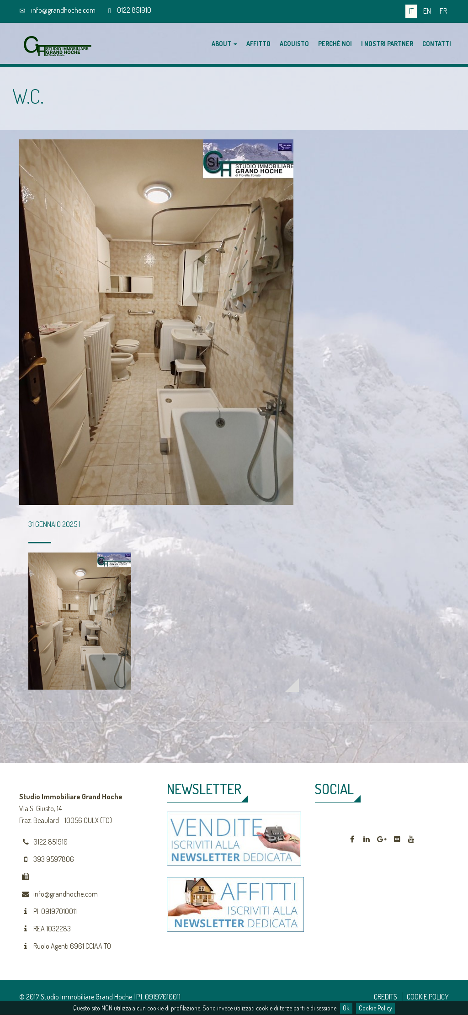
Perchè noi (335, 44)
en (427, 11)
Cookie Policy (375, 1008)
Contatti (436, 44)
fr (443, 11)
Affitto (258, 44)
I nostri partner (387, 44)
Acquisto (294, 44)
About (224, 44)
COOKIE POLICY (428, 996)
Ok (346, 1008)
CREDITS (385, 996)
